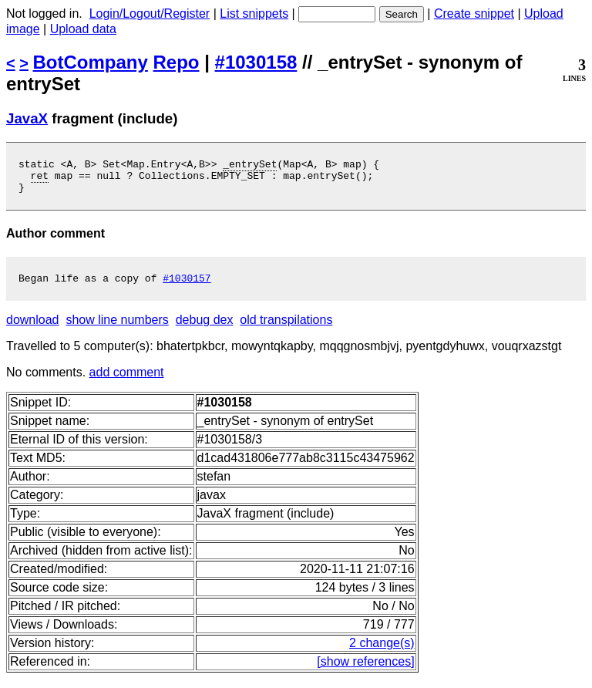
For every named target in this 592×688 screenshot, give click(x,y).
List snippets (254, 13)
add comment (126, 381)
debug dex (205, 329)
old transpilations (286, 329)
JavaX (27, 118)
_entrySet (250, 166)
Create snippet (474, 13)
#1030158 (256, 62)
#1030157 (186, 287)
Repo (176, 62)
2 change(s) (382, 652)
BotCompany (90, 62)
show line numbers (117, 329)
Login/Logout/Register (149, 13)
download (32, 329)
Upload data (83, 28)
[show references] (365, 670)
